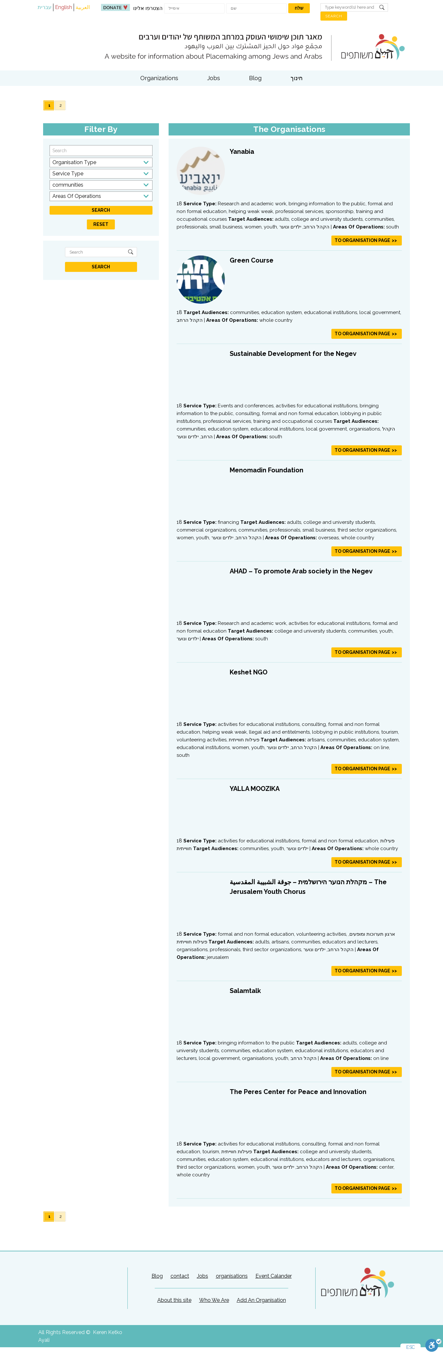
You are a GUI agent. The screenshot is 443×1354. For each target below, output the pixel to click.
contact (180, 1276)
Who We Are (214, 1300)
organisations (232, 1276)
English (63, 7)
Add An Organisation (261, 1300)
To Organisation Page (362, 240)
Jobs (213, 78)
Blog (255, 78)
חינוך (297, 78)
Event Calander (273, 1276)
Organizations (159, 78)
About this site (174, 1300)
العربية (83, 7)
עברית (44, 7)
